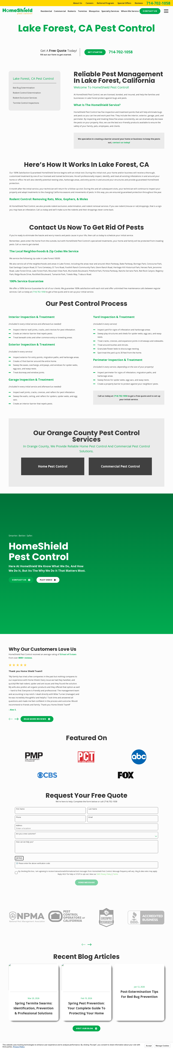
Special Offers (124, 3)
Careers (89, 3)
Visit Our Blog (86, 1028)
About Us (77, 3)
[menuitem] (34, 87)
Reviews (139, 3)
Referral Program (105, 3)
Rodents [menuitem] (72, 11)
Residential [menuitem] (46, 11)
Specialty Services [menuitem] (110, 11)
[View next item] (89, 945)
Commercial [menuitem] (60, 11)
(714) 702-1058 (39, 291)
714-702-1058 (158, 3)
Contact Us (150, 11)
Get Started (95, 52)
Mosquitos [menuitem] (94, 11)
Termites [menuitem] (82, 11)
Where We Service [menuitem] (130, 11)
